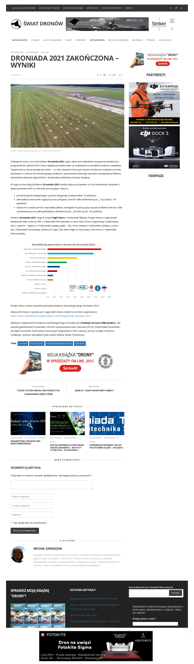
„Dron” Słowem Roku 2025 (83, 615)
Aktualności (17, 52)
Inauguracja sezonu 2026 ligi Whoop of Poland (94, 598)
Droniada (23, 343)
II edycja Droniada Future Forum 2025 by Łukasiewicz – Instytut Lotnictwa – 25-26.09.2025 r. (67, 448)
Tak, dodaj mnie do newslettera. (29, 522)
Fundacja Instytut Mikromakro (59, 343)
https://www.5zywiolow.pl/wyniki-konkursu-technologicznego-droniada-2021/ (51, 315)
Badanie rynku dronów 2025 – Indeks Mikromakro (26, 442)
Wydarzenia (32, 52)
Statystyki (30, 438)
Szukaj (175, 593)
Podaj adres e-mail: (144, 618)
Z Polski (44, 52)
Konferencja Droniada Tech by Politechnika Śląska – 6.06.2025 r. (106, 446)
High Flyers (80, 343)
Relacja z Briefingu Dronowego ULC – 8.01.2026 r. (96, 621)
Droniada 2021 (36, 343)
